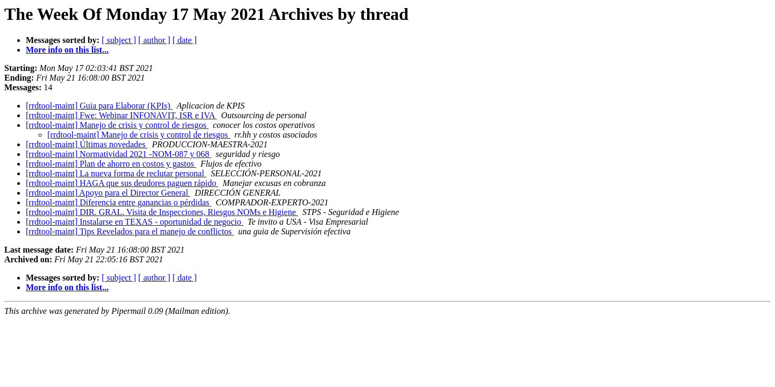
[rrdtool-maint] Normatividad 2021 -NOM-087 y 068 (119, 154)
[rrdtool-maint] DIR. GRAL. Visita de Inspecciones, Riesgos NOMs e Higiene (162, 212)
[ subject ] (119, 40)
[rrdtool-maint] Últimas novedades (86, 144)
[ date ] (184, 40)
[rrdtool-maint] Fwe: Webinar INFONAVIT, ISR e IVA (121, 115)
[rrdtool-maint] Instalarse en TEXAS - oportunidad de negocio (134, 221)
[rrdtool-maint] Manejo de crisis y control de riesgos (117, 125)
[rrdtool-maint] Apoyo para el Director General (108, 192)
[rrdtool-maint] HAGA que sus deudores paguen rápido (122, 183)
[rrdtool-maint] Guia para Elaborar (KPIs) (99, 105)
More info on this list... (67, 49)
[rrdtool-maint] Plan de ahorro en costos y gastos (111, 163)
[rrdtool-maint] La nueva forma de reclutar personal (116, 173)
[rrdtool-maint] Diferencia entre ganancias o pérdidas (119, 202)
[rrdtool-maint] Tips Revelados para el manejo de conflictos (130, 231)
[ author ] (154, 40)
